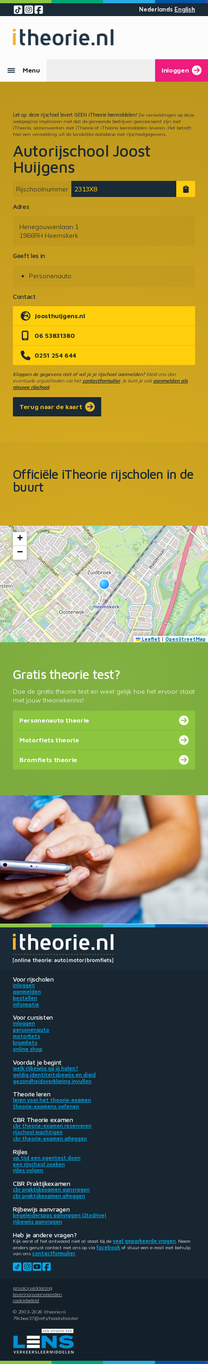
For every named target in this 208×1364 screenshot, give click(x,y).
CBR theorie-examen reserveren (52, 1126)
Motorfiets (26, 1036)
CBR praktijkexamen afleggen (49, 1196)
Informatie (26, 1004)
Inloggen (24, 985)
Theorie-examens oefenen (46, 1106)
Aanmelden (27, 991)
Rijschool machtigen (38, 1132)
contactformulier (101, 380)
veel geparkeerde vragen (144, 1241)
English (184, 9)
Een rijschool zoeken (39, 1164)
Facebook (108, 1247)
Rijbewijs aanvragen (37, 1221)
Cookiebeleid (26, 1300)
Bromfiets (25, 1042)
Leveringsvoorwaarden (37, 1294)
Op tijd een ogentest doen (47, 1158)
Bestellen (25, 998)
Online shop (27, 1049)
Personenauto (31, 1030)
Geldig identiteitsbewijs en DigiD (54, 1075)
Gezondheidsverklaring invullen (52, 1081)
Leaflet (148, 639)
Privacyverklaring (32, 1288)
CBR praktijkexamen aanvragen (51, 1189)
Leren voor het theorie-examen (52, 1100)
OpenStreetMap (185, 639)
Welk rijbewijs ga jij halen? (45, 1068)
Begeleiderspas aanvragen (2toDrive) (59, 1215)
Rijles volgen (28, 1170)
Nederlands (156, 9)
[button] (104, 584)
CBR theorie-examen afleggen (50, 1138)
